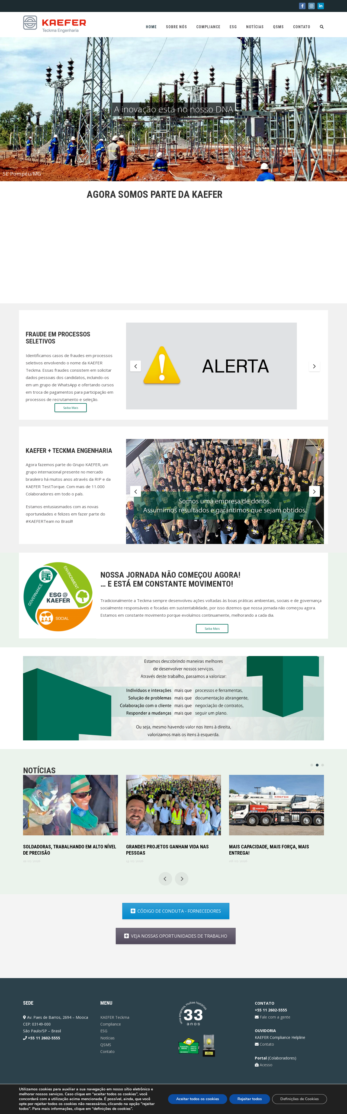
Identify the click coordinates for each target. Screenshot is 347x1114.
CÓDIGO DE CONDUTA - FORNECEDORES (146, 911)
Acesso (265, 1064)
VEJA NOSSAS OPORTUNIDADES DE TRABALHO (145, 936)
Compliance (208, 27)
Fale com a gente (274, 1017)
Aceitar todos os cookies (197, 1099)
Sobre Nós (176, 27)
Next (314, 366)
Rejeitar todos (249, 1099)
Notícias (255, 27)
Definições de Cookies (299, 1099)
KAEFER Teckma (114, 1017)
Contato (301, 27)
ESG (233, 27)
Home (151, 27)
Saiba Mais (70, 408)
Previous (135, 366)
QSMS (278, 27)
